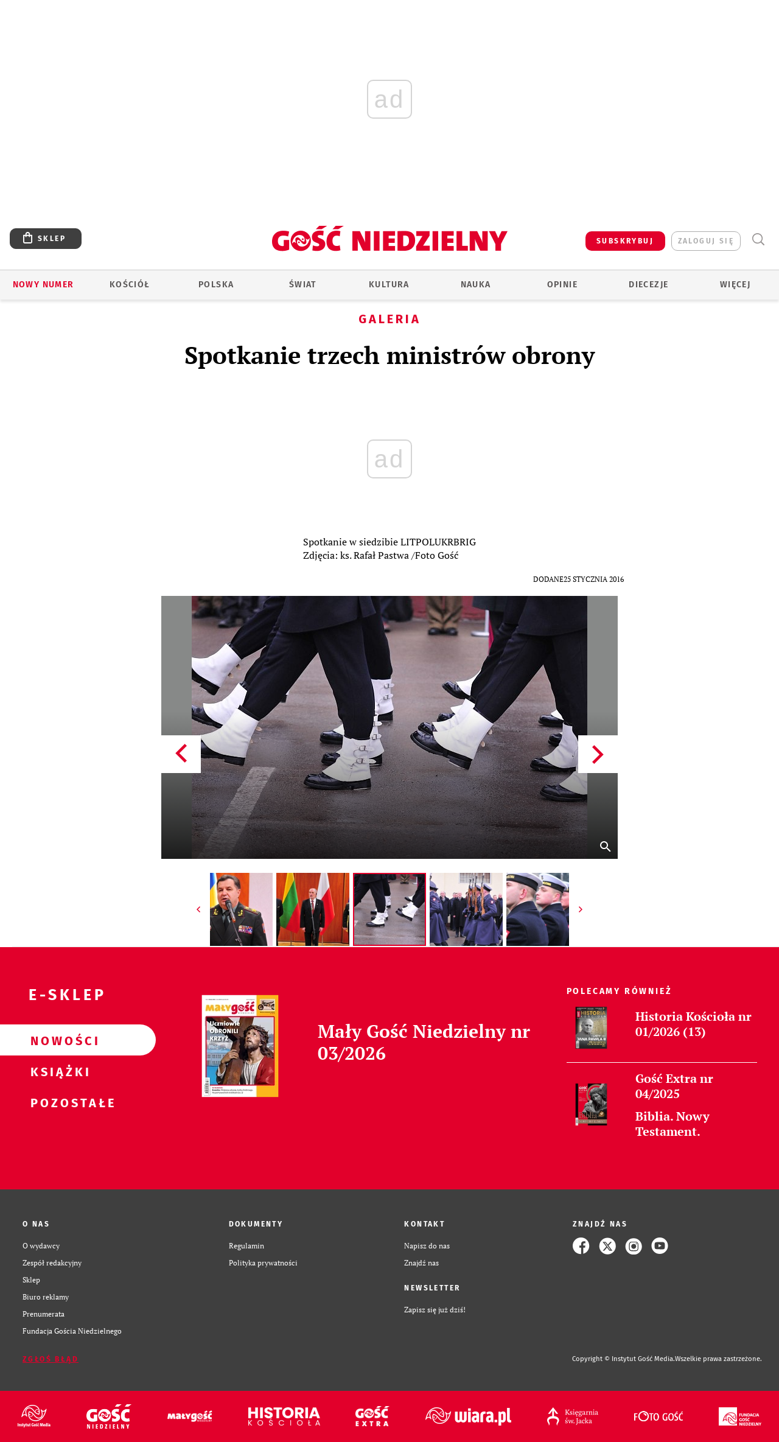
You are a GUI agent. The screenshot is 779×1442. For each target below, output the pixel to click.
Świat (302, 284)
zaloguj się (706, 241)
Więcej (735, 284)
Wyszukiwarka (758, 239)
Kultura (389, 284)
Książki (58, 1071)
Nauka (476, 284)
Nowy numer (43, 284)
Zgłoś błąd (51, 1359)
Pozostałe (58, 1102)
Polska (216, 284)
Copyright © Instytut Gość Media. (623, 1359)
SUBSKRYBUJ (625, 241)
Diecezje (648, 284)
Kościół (130, 284)
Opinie (562, 284)
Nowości (58, 1040)
